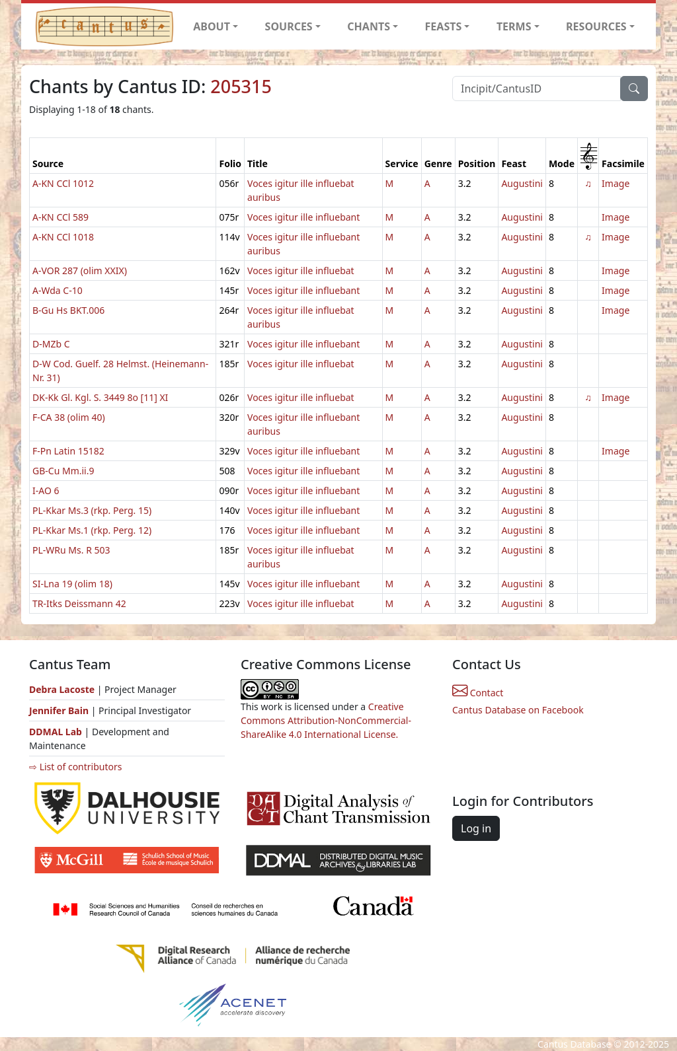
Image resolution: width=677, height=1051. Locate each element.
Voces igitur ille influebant (303, 217)
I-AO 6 (46, 490)
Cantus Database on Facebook (518, 710)
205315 (240, 86)
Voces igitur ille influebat (300, 270)
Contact (477, 692)
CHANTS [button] (368, 26)
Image (615, 183)
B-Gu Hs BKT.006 (68, 310)
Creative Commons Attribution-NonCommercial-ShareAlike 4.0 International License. (326, 720)
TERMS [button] (514, 26)
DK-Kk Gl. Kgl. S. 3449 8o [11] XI (100, 397)
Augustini (522, 183)
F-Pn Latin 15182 (68, 451)
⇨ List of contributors (75, 766)
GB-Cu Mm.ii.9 (63, 470)
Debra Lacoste (62, 689)
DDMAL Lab (55, 731)
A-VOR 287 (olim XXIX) (79, 270)
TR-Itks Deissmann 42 (79, 603)
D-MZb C (51, 344)
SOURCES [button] (289, 26)
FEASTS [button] (443, 26)
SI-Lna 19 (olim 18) (72, 583)
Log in (476, 828)
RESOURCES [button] (596, 26)
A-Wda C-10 (57, 290)
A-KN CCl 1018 (63, 237)
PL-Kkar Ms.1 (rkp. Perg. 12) (91, 530)
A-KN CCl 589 (60, 217)
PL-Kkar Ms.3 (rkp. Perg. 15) (91, 510)
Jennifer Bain (60, 710)
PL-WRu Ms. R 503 (71, 550)
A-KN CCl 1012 (63, 183)
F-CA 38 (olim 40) (68, 417)
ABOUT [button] (211, 26)
